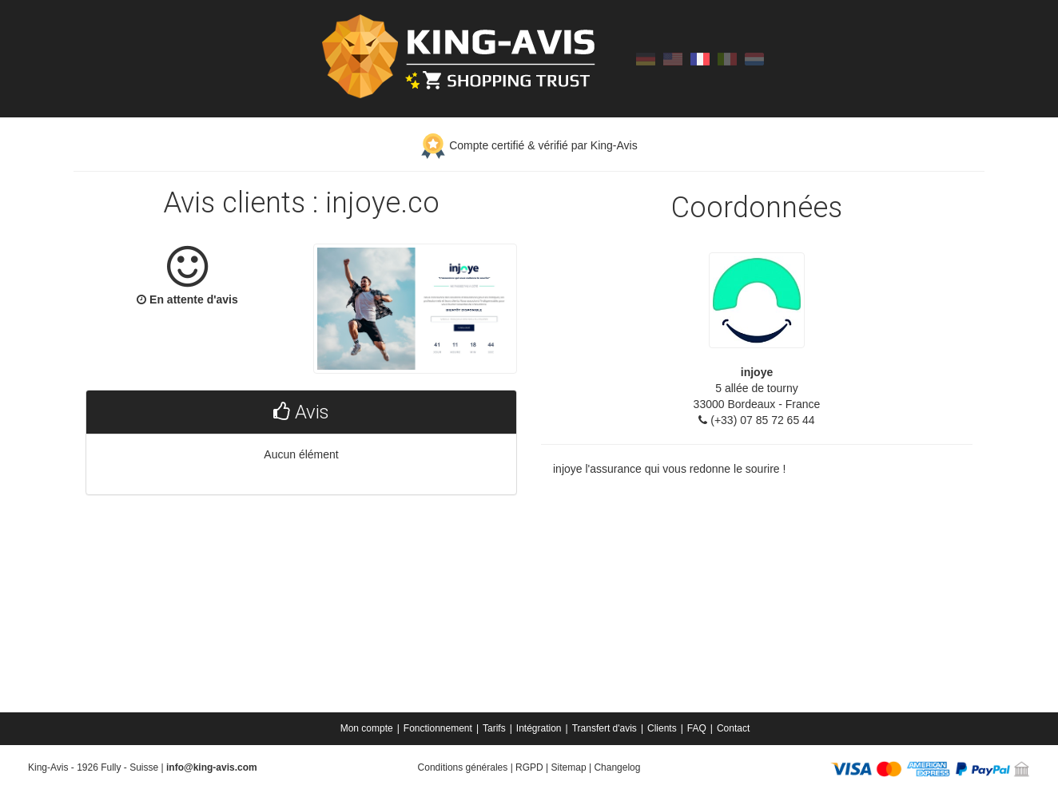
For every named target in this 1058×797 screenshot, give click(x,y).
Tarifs (494, 728)
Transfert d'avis (604, 728)
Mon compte (366, 728)
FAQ (696, 728)
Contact (733, 728)
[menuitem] (368, 728)
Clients (662, 728)
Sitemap (569, 767)
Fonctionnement (438, 728)
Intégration (539, 728)
